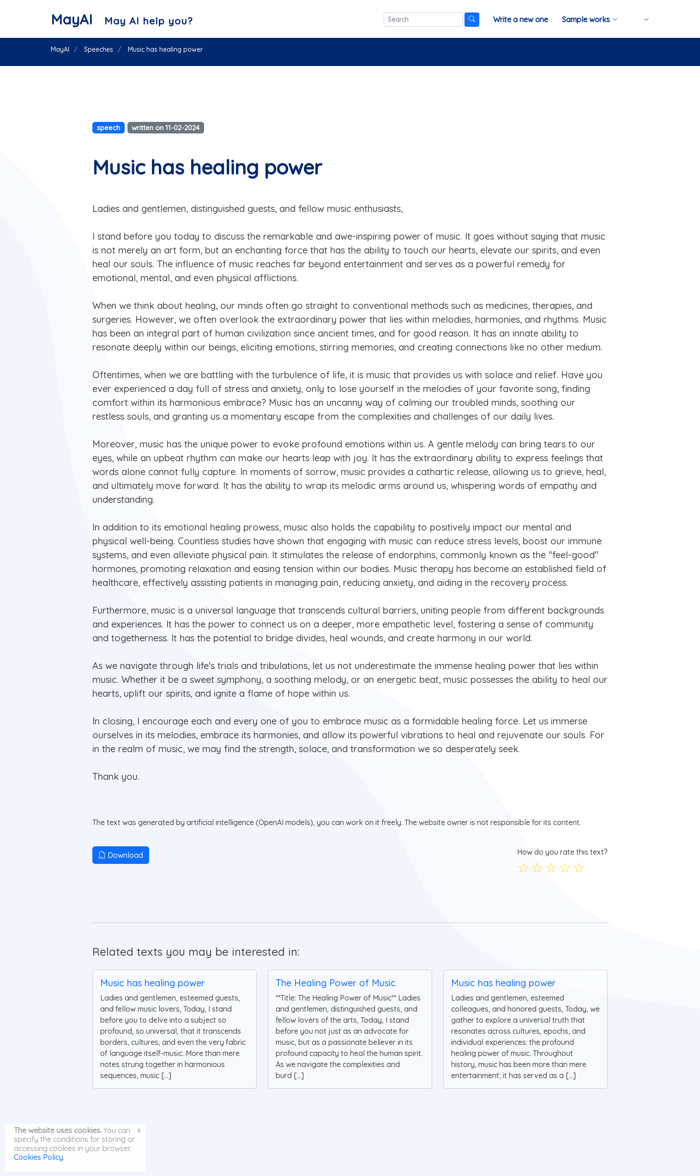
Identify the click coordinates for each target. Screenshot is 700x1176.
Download (120, 855)
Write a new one (520, 19)
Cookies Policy (38, 1157)
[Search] (423, 19)
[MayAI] (122, 19)
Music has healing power (152, 983)
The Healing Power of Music (336, 983)
